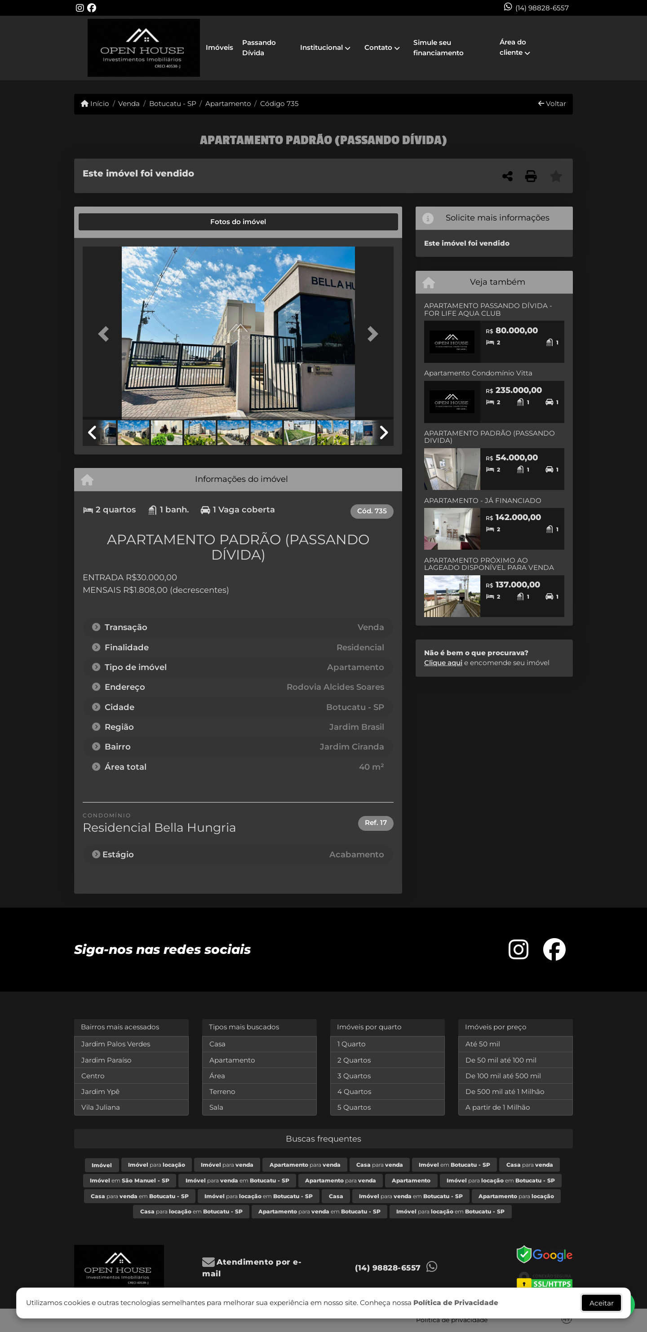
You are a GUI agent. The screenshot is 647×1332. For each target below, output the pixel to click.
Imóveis (219, 47)
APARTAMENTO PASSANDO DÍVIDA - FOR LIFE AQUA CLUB (488, 309)
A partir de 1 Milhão (497, 1107)
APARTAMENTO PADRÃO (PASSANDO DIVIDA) (489, 437)
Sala (216, 1107)
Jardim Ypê (100, 1091)
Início (95, 103)
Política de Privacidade (455, 1302)
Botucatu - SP (172, 103)
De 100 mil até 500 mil (503, 1076)
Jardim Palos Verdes (115, 1044)
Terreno (222, 1091)
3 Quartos (354, 1076)
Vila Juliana (100, 1107)
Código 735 (279, 103)
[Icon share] (80, 8)
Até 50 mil (482, 1044)
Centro (93, 1076)
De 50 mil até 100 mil (500, 1060)
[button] (106, 333)
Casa (217, 1044)
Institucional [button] (321, 47)
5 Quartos (354, 1107)
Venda (129, 103)
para (156, 1164)
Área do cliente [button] (513, 47)
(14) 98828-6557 (542, 8)
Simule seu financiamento (438, 47)
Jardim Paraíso (106, 1060)
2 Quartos (354, 1060)
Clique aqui (443, 662)
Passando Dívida (259, 47)
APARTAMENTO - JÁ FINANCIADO (482, 500)
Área (217, 1076)
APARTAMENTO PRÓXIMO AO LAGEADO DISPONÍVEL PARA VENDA (489, 564)
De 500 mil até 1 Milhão (505, 1091)
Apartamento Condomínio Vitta (478, 373)
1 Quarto (351, 1044)
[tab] (113, 221)
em (454, 1164)
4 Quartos (354, 1091)
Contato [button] (378, 47)
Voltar (552, 103)
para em (237, 1180)
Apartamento (228, 103)
